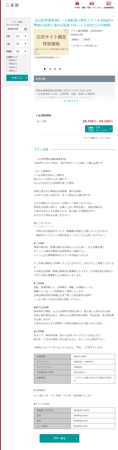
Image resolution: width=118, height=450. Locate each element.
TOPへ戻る (59, 438)
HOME (77, 5)
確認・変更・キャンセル (91, 5)
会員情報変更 (108, 5)
